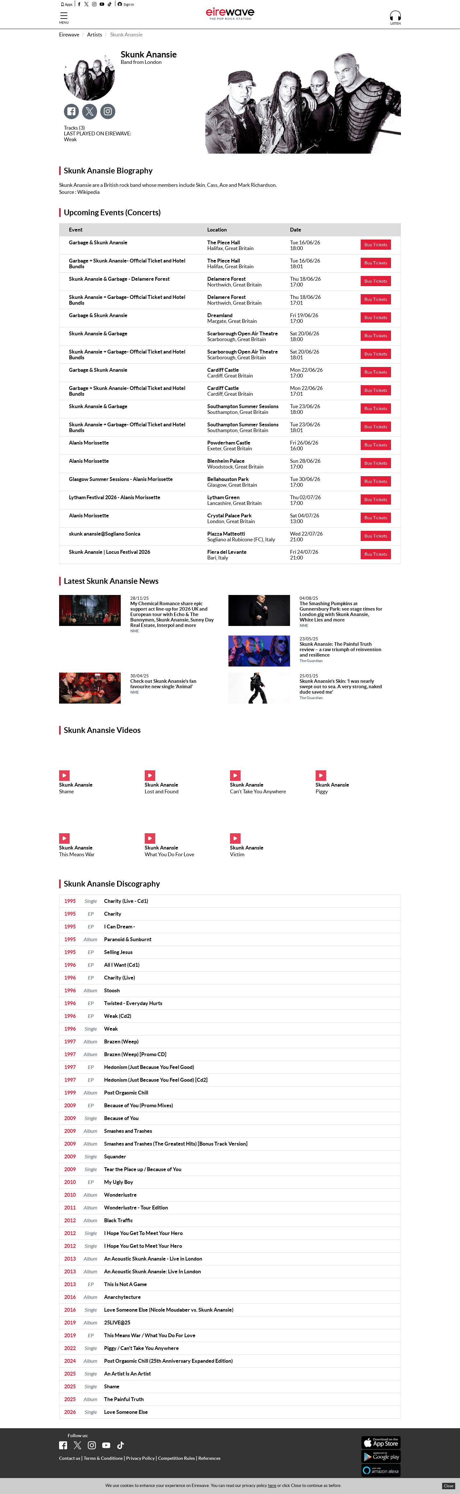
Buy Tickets (375, 244)
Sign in (126, 4)
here (272, 1485)
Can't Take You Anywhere (258, 791)
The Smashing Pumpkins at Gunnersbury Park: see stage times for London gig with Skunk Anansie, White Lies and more (341, 614)
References (209, 1458)
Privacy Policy (140, 1458)
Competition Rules (176, 1458)
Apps (67, 4)
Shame (66, 791)
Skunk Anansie (76, 785)
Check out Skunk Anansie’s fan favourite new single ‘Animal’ (163, 686)
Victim (237, 854)
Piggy (322, 791)
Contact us (69, 1458)
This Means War (77, 854)
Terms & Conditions (103, 1458)
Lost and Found (162, 791)
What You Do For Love (169, 854)
